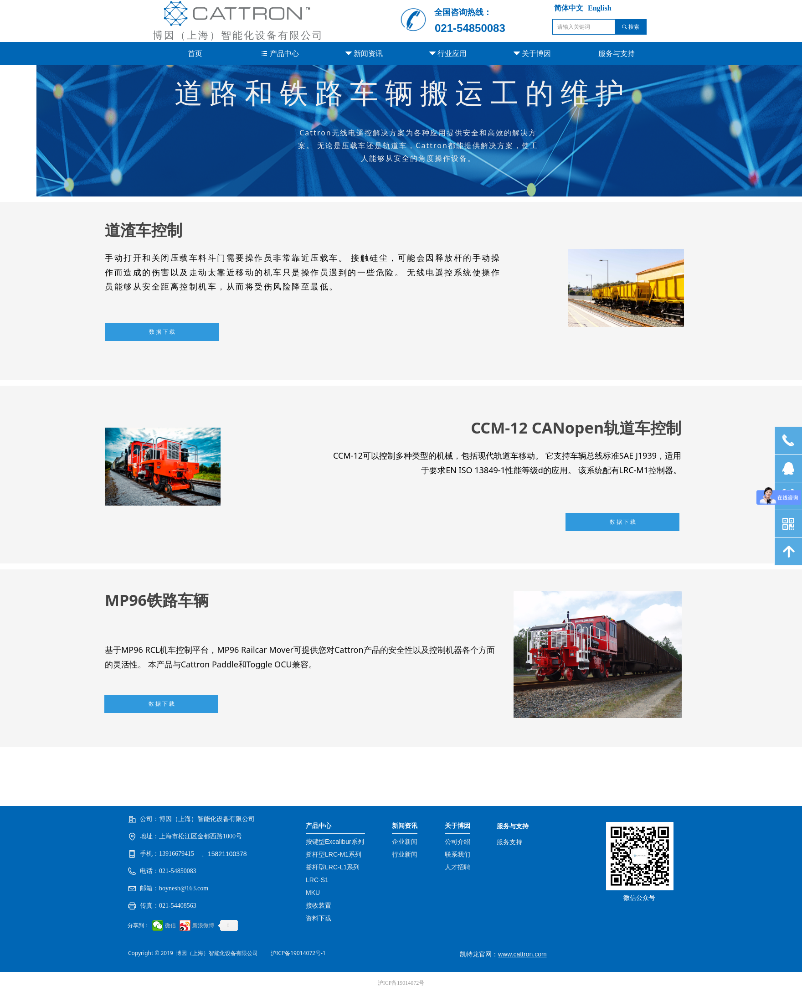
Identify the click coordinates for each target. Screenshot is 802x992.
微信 (170, 925)
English (600, 8)
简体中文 (568, 8)
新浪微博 (203, 925)
